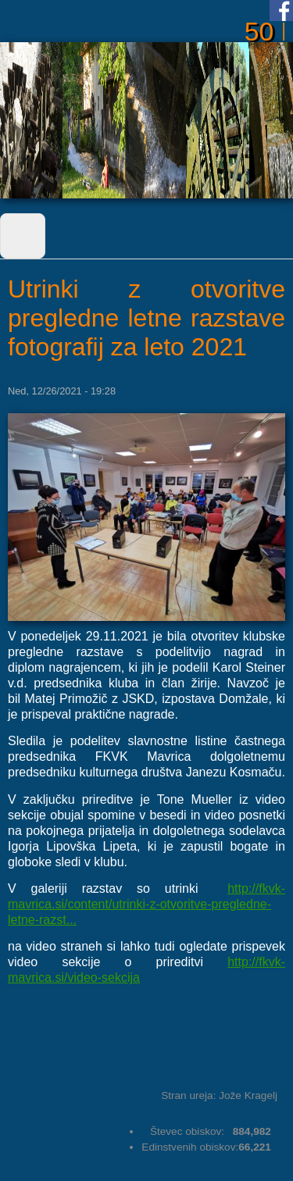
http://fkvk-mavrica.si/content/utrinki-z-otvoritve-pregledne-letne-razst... (146, 904)
